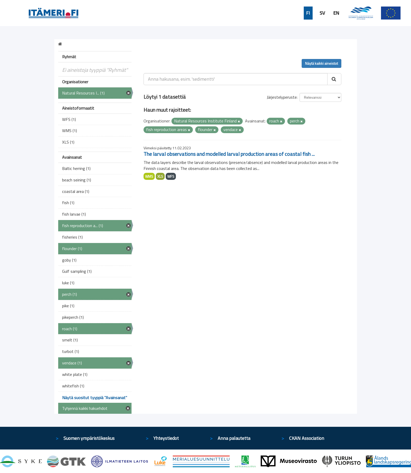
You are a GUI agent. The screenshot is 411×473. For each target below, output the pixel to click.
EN (336, 13)
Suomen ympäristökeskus (89, 438)
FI (308, 13)
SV (322, 13)
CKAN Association (306, 438)
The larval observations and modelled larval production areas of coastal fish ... (229, 154)
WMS (149, 176)
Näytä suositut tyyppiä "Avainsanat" (94, 397)
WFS (170, 176)
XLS (160, 176)
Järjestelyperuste (282, 97)
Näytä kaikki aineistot (321, 63)
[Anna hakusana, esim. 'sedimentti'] (235, 79)
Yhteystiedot (166, 438)
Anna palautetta (234, 438)
